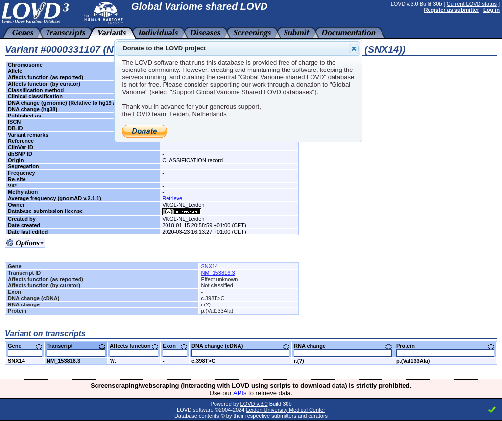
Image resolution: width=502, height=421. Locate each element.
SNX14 (209, 266)
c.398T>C (203, 361)
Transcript (76, 346)
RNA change (343, 346)
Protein (445, 346)
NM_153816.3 (218, 273)
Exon (175, 346)
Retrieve (172, 198)
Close (353, 48)
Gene (25, 346)
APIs (239, 393)
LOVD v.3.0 (254, 404)
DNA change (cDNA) (240, 346)
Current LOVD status (472, 4)
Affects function (134, 346)
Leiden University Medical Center (285, 410)
